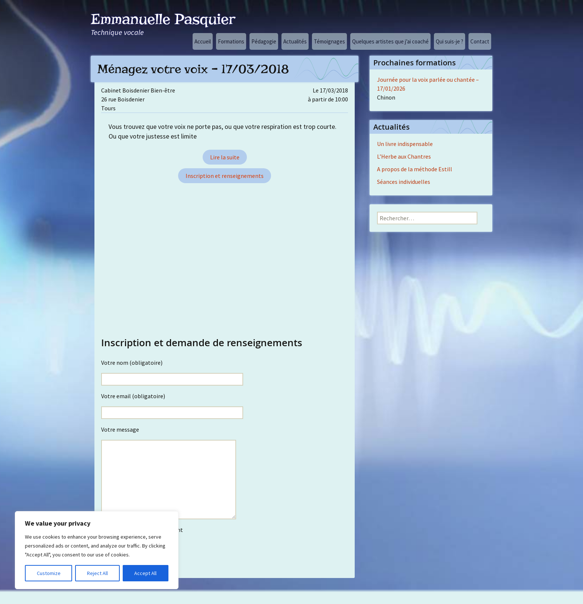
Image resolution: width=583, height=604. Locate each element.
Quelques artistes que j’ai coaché (390, 41)
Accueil (202, 41)
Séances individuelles (403, 181)
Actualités (295, 41)
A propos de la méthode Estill (414, 169)
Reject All (97, 573)
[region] (96, 550)
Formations (231, 41)
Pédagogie (263, 41)
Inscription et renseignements (225, 175)
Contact (479, 41)
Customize (49, 573)
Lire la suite (224, 157)
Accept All (145, 573)
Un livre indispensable (405, 143)
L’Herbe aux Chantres (404, 156)
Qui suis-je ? (449, 41)
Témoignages (329, 41)
